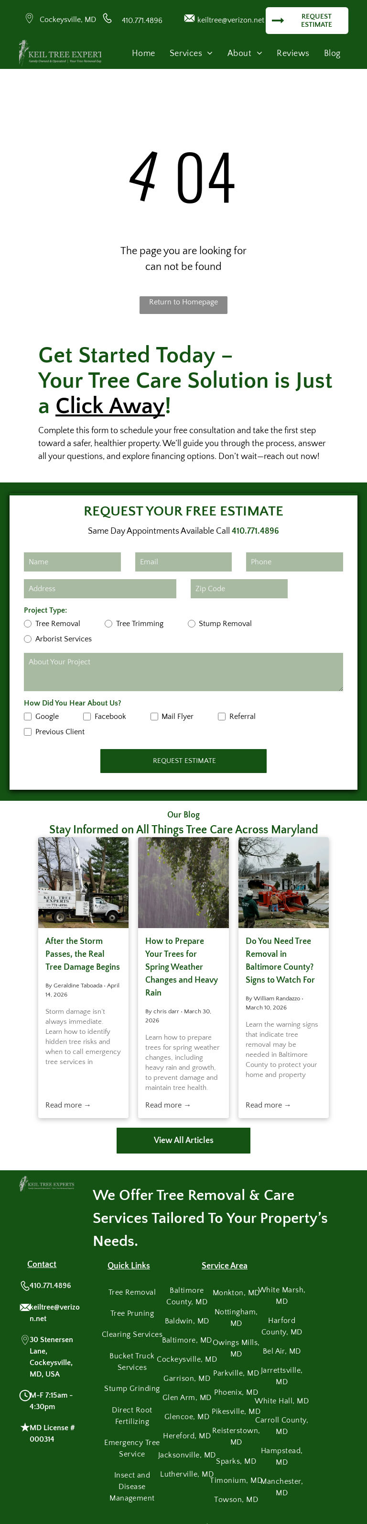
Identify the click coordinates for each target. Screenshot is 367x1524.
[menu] (346, 31)
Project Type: (45, 610)
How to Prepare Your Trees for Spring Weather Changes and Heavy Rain (181, 967)
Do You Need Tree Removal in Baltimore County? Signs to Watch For (280, 961)
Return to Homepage (183, 302)
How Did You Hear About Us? (72, 703)
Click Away (110, 406)
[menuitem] (143, 53)
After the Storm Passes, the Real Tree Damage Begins (82, 954)
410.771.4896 (142, 20)
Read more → (68, 1105)
